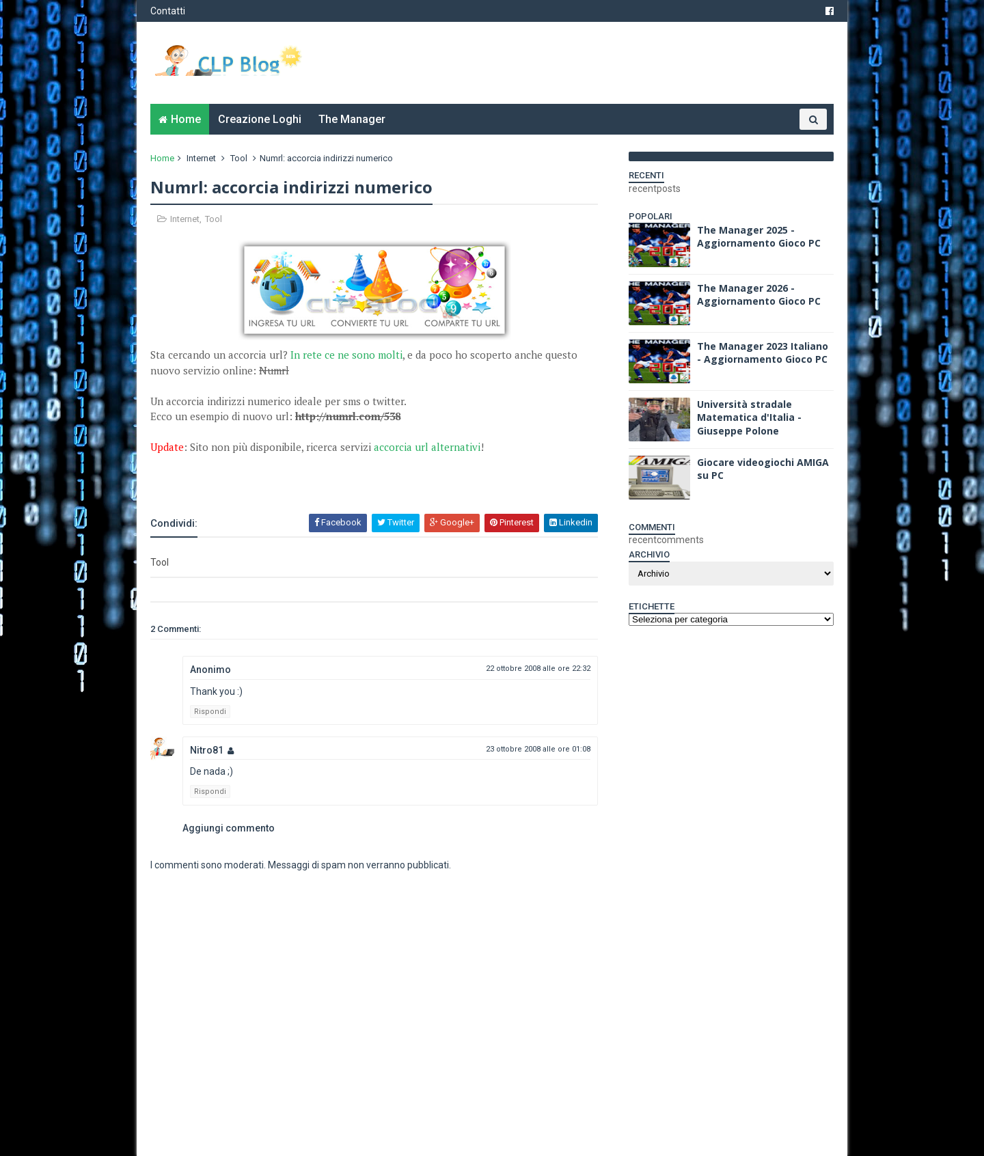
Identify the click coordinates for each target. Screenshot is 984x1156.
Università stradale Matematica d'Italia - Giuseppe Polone (749, 417)
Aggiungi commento (228, 828)
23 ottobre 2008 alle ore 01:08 (538, 749)
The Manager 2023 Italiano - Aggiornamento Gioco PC (762, 353)
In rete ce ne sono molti (346, 354)
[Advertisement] (310, 475)
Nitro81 (206, 750)
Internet (201, 158)
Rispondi (210, 711)
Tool (238, 158)
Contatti (167, 10)
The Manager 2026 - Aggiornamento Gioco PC (759, 294)
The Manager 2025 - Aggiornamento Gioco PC (759, 236)
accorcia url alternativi (427, 447)
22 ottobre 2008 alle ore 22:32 (538, 668)
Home (186, 119)
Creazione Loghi (259, 119)
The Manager (351, 119)
